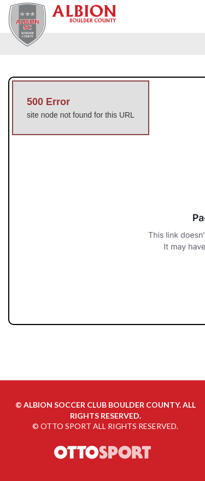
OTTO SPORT (65, 426)
